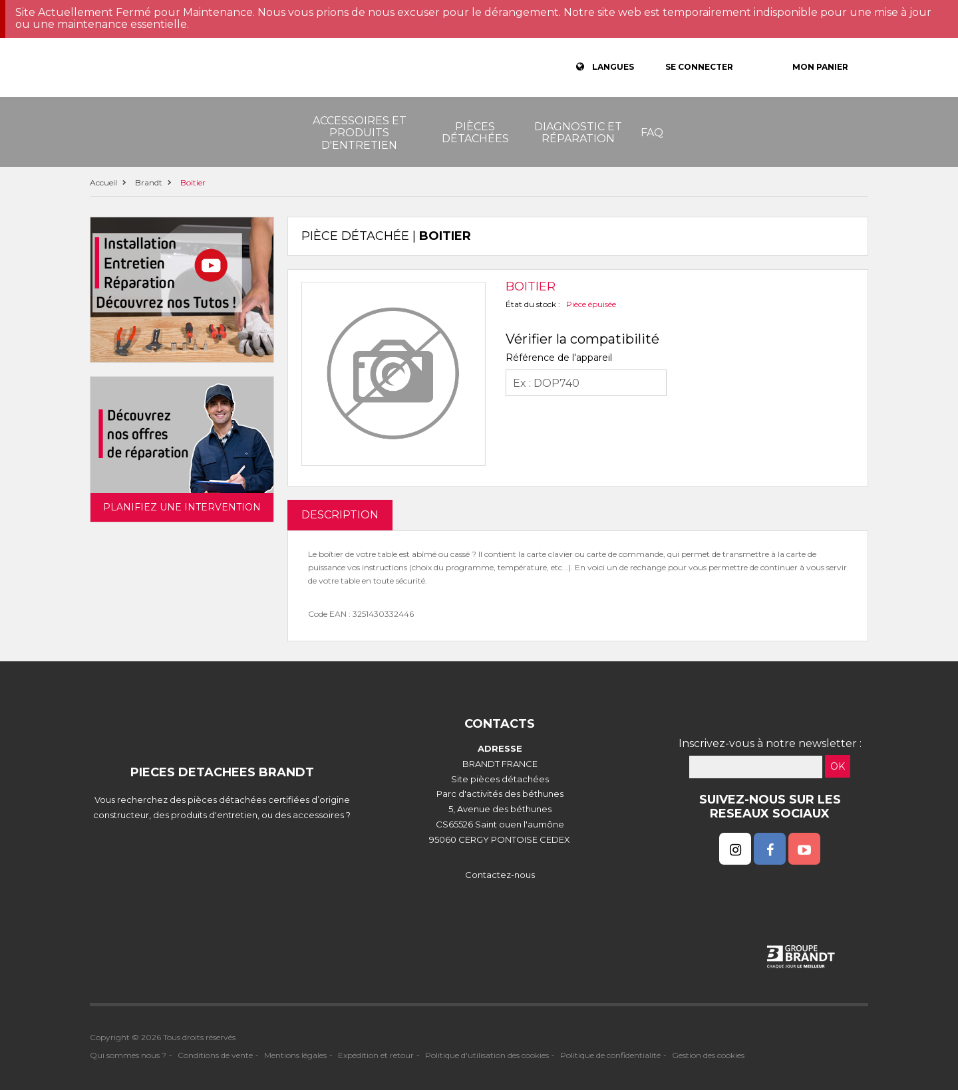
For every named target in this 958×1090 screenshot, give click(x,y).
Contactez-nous (500, 874)
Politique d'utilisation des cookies (487, 1055)
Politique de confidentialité (610, 1055)
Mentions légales (295, 1055)
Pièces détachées (475, 132)
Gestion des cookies (708, 1055)
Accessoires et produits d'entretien (359, 133)
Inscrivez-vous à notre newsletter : (770, 743)
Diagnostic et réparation (578, 132)
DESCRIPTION (340, 514)
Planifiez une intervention (182, 507)
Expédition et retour (376, 1055)
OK (837, 766)
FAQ (652, 132)
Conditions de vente (215, 1055)
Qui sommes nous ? (128, 1055)
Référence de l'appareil (559, 357)
